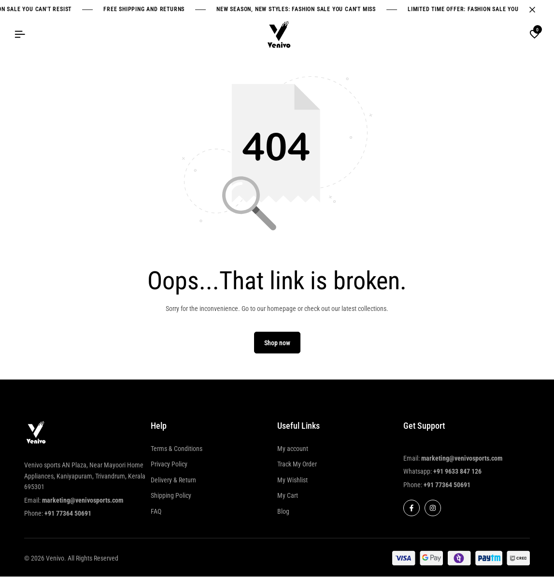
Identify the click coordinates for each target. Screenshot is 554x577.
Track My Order (297, 464)
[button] (534, 34)
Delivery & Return (173, 480)
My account (292, 448)
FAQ (156, 511)
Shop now (277, 343)
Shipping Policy (171, 496)
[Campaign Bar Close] (536, 9)
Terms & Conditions (176, 448)
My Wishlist (292, 480)
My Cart (287, 496)
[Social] (411, 508)
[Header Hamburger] (19, 34)
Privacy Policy (169, 464)
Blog (283, 511)
